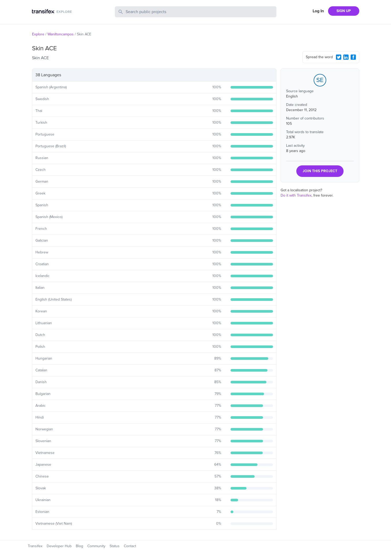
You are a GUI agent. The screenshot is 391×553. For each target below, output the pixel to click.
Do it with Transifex (296, 195)
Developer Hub (59, 546)
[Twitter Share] (338, 57)
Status (115, 546)
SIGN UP (343, 11)
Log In (318, 11)
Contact (130, 546)
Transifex (35, 546)
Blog (79, 546)
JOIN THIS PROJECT (320, 171)
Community (96, 546)
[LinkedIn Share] (346, 57)
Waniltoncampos (60, 34)
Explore (38, 34)
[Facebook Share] (353, 57)
